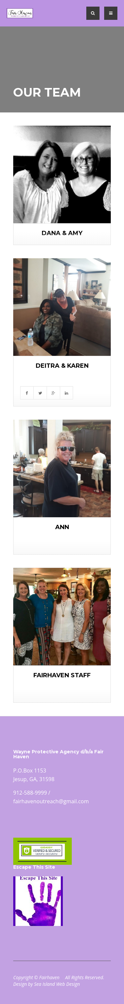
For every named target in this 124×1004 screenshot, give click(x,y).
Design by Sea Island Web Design (46, 984)
